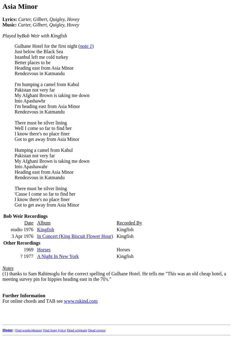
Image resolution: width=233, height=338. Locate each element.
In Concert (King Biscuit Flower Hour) (75, 236)
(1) (5, 273)
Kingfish (45, 229)
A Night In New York (58, 256)
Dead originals (77, 330)
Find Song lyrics (54, 330)
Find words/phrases (28, 330)
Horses (43, 249)
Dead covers (96, 330)
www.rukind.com (81, 301)
